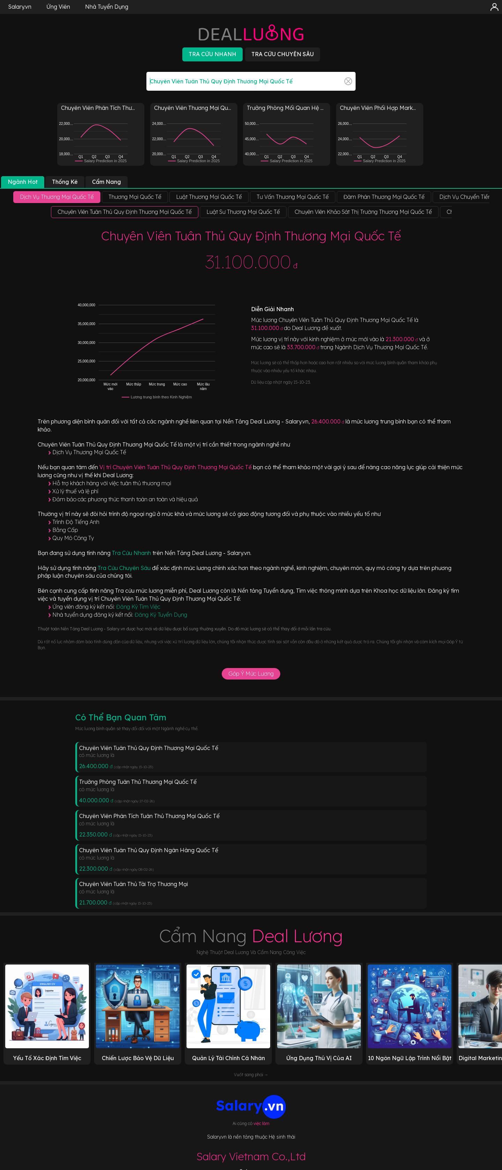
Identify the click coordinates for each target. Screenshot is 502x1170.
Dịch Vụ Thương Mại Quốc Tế (89, 452)
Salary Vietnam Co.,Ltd (251, 1156)
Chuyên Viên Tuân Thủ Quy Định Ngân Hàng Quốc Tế (148, 850)
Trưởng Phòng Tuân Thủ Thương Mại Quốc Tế (138, 781)
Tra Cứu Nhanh (132, 552)
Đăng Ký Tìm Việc (138, 606)
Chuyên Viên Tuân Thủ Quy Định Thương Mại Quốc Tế (148, 747)
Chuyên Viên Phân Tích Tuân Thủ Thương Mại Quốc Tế (149, 815)
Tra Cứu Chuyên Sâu (125, 567)
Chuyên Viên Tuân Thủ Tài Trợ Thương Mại (133, 883)
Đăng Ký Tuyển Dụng (161, 614)
